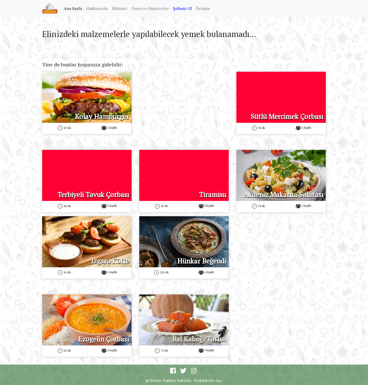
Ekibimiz (119, 8)
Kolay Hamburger (102, 116)
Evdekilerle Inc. (208, 380)
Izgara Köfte (110, 261)
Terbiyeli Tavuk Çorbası (93, 194)
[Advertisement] (184, 107)
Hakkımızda (97, 8)
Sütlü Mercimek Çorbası (286, 116)
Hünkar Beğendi (201, 261)
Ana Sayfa (74, 8)
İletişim (203, 8)
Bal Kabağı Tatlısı (199, 339)
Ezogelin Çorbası (103, 339)
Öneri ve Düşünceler (150, 8)
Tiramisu (212, 194)
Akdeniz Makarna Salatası (283, 194)
